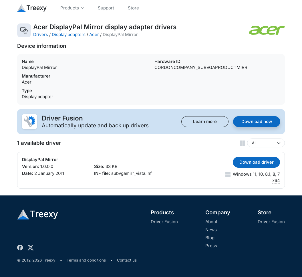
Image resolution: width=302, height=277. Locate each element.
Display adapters (69, 34)
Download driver (256, 162)
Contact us (127, 260)
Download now (256, 121)
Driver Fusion (164, 221)
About (211, 221)
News (211, 229)
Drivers (40, 34)
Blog (209, 237)
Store (264, 212)
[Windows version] (266, 142)
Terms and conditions (86, 260)
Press (211, 245)
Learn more (205, 121)
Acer (94, 34)
